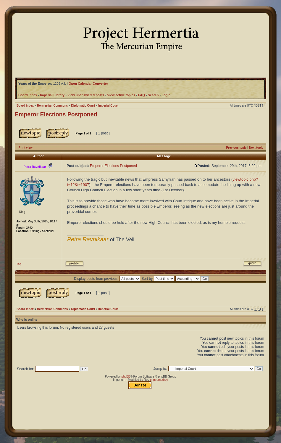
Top (19, 264)
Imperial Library (52, 95)
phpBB (125, 376)
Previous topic (236, 147)
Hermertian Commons (52, 105)
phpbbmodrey (159, 379)
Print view (26, 147)
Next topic (256, 147)
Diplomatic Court (83, 105)
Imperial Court (108, 105)
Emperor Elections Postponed (56, 114)
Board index (25, 105)
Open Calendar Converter (88, 83)
